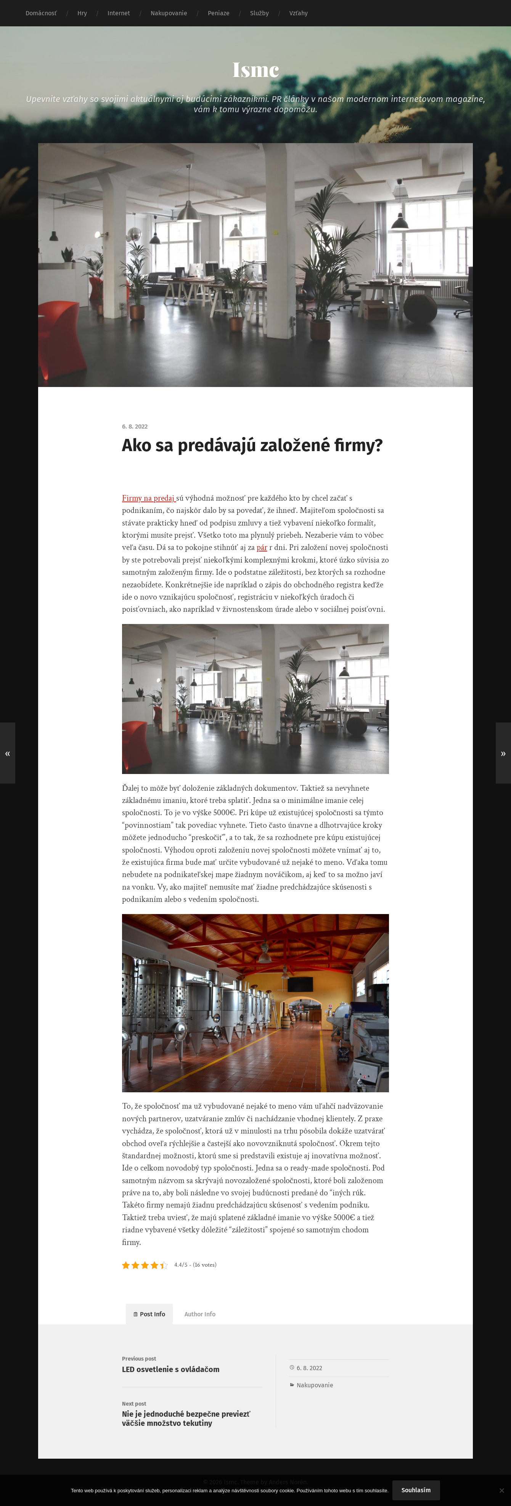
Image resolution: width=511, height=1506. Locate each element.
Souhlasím (416, 1490)
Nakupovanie (169, 13)
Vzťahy (298, 13)
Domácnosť (41, 13)
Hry (82, 13)
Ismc (255, 68)
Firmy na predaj (149, 498)
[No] (501, 1490)
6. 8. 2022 (309, 1368)
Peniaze (219, 13)
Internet (119, 13)
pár (262, 547)
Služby (259, 13)
